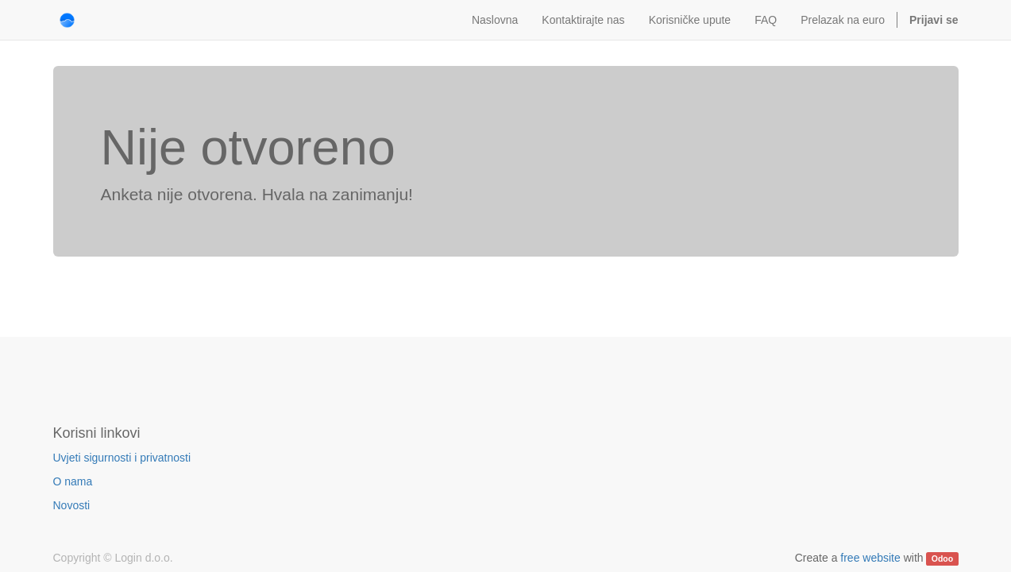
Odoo (942, 558)
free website (870, 557)
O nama (73, 481)
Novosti (72, 505)
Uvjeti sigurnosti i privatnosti (122, 457)
